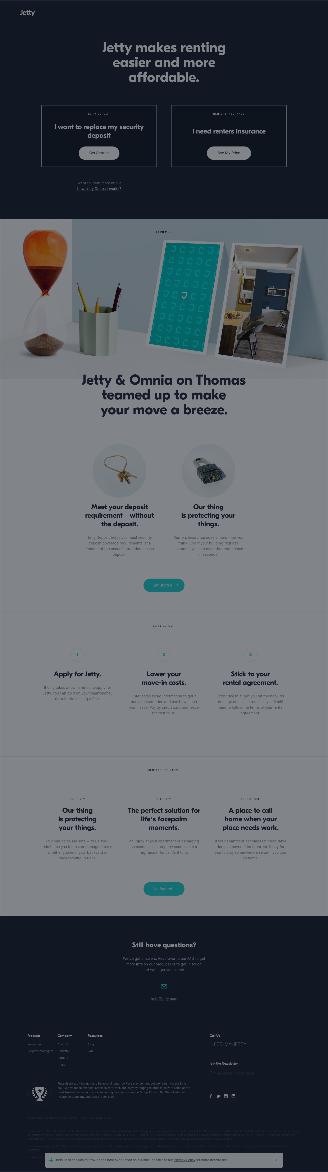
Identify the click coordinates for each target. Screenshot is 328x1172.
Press (61, 1064)
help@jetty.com (164, 999)
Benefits (63, 1051)
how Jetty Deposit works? (99, 189)
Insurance (34, 1044)
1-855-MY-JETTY (228, 1044)
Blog (91, 1044)
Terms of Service (67, 1118)
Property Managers (40, 1051)
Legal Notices (103, 1118)
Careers (63, 1057)
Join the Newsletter (224, 1063)
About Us (64, 1044)
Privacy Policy (86, 1118)
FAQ (190, 959)
